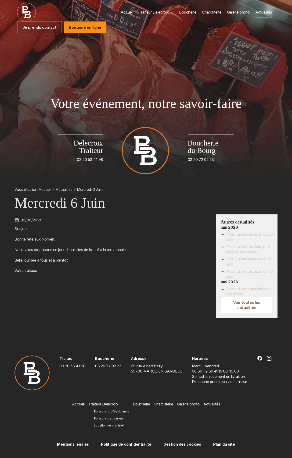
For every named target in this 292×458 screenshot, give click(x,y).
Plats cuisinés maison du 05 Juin (249, 274)
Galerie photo (238, 12)
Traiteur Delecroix (154, 12)
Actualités (263, 12)
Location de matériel (109, 425)
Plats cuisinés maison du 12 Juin (249, 261)
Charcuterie (211, 12)
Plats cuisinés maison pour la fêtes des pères (248, 249)
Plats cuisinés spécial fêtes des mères (248, 291)
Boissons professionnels (111, 411)
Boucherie (187, 12)
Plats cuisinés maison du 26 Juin (249, 237)
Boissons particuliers (109, 418)
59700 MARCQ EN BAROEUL (156, 368)
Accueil (127, 12)
